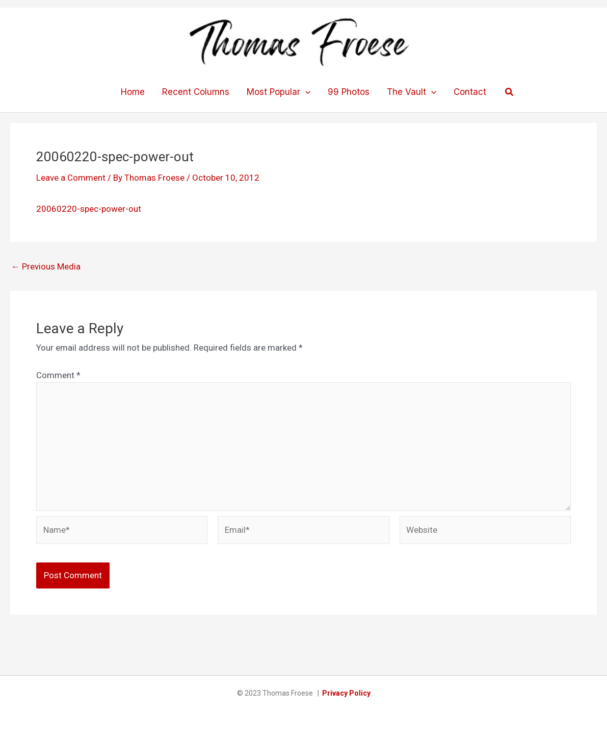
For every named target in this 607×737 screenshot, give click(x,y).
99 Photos (349, 92)
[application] (305, 91)
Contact (470, 92)
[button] (509, 92)
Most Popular (278, 91)
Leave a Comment (70, 178)
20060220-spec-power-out (88, 209)
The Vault (411, 91)
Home (133, 92)
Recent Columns (195, 92)
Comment (58, 375)
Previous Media (46, 266)
